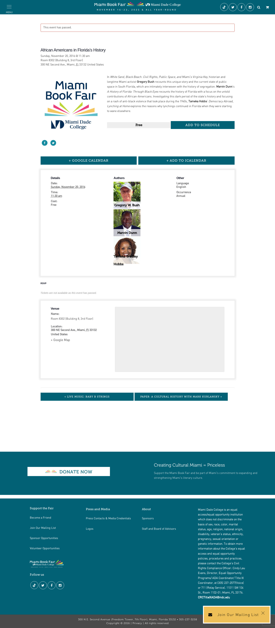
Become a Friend (40, 517)
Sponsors (148, 518)
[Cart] (267, 7)
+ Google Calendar (88, 161)
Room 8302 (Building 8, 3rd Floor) (72, 318)
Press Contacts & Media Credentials (108, 518)
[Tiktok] (224, 7)
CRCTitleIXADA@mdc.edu (214, 597)
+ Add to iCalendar (186, 161)
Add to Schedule (202, 125)
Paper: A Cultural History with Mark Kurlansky (181, 396)
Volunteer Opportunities (45, 548)
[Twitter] (233, 7)
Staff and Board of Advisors (159, 528)
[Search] (259, 7)
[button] (9, 7)
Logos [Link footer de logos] (89, 528)
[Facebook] (241, 7)
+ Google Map (60, 340)
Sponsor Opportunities (44, 538)
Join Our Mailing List (43, 527)
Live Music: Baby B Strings (87, 396)
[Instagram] (250, 7)
